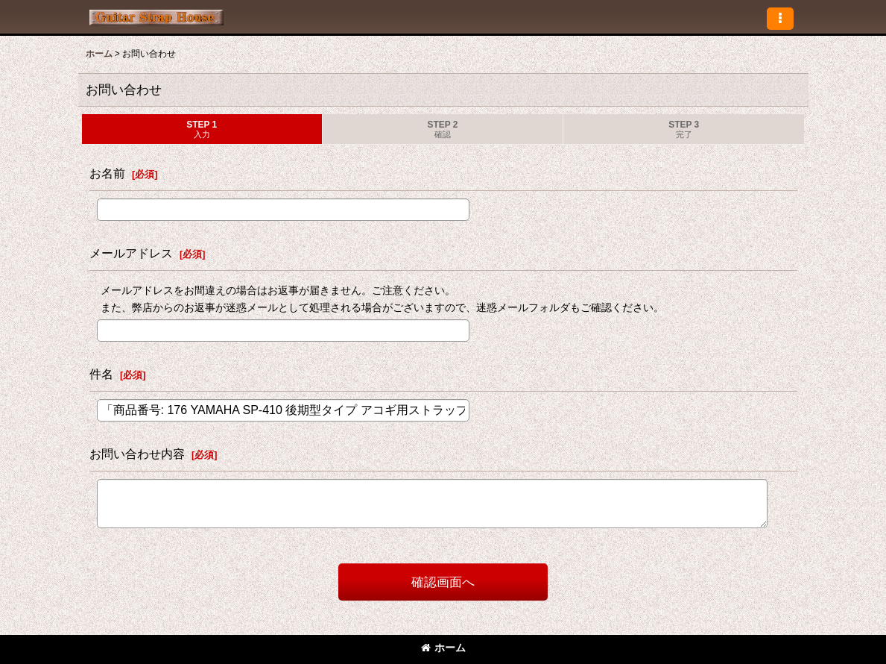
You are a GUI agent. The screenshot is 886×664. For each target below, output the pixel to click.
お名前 (107, 173)
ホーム (443, 648)
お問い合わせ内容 (137, 453)
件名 (101, 373)
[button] (780, 18)
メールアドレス (131, 253)
